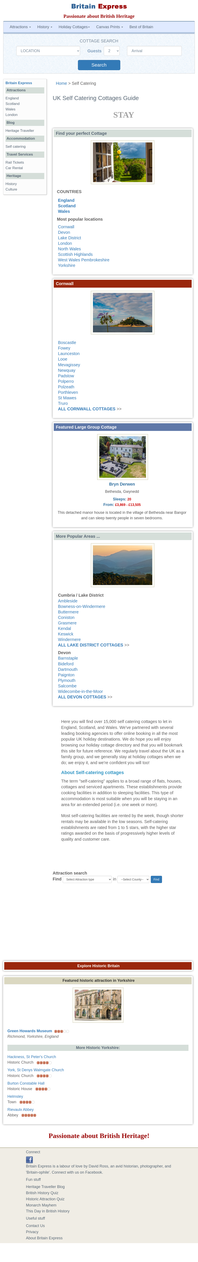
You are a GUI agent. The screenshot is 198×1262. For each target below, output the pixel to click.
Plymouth (66, 680)
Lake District (69, 237)
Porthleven (68, 392)
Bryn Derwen (122, 484)
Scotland (67, 205)
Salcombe (67, 686)
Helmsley (15, 1096)
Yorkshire (66, 265)
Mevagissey (69, 364)
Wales (64, 211)
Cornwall (66, 226)
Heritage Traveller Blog (45, 1187)
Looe (62, 359)
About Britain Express (44, 1238)
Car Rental (14, 168)
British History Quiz (42, 1193)
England (66, 200)
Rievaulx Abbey (20, 1109)
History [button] (44, 27)
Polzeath (66, 386)
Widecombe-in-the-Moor (80, 691)
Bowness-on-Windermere (81, 606)
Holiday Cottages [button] (74, 27)
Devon (64, 232)
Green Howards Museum (29, 1031)
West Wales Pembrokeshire (83, 260)
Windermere (69, 639)
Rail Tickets (15, 162)
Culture (11, 189)
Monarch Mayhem (41, 1205)
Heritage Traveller (20, 131)
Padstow (66, 375)
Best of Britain (141, 27)
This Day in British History (48, 1211)
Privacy (32, 1232)
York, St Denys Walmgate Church (35, 1070)
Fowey (64, 348)
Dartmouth (68, 669)
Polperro (66, 381)
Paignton (66, 675)
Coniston (66, 617)
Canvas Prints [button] (109, 27)
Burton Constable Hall (25, 1083)
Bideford (66, 664)
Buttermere (68, 612)
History (11, 184)
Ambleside (68, 601)
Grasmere (67, 623)
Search (99, 65)
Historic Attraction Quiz (45, 1199)
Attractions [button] (20, 27)
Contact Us (35, 1226)
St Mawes (67, 398)
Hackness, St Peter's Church (31, 1057)
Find (57, 879)
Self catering (16, 147)
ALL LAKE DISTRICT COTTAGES (90, 645)
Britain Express (19, 83)
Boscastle (67, 342)
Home (61, 83)
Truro (63, 403)
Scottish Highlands (75, 254)
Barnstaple (68, 658)
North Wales (69, 249)
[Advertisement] (99, 923)
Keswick (65, 634)
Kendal (64, 628)
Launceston (69, 353)
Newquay (66, 370)
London (65, 243)
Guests (95, 51)
